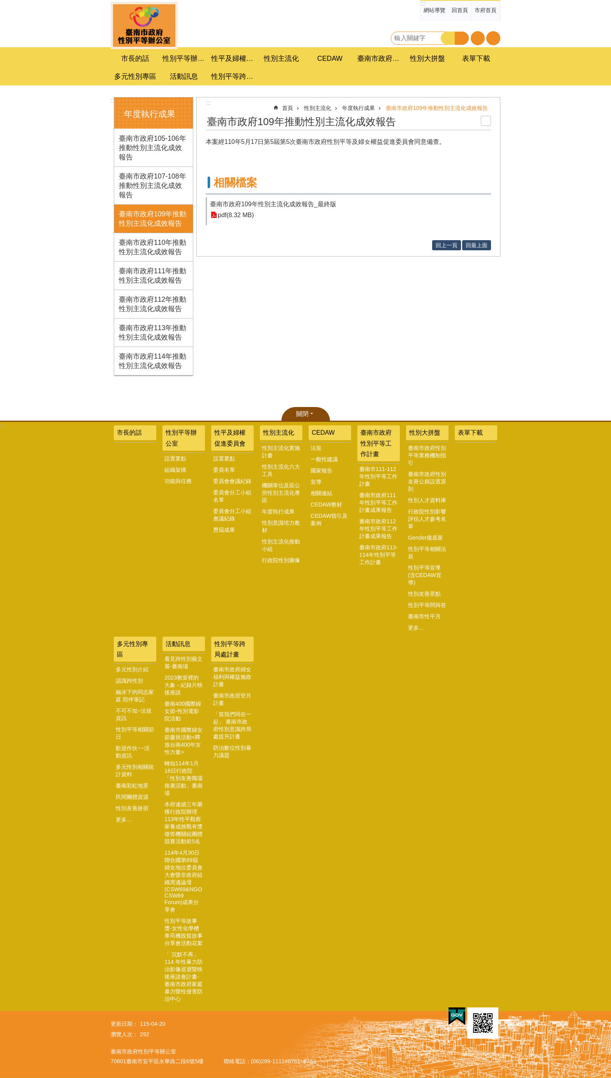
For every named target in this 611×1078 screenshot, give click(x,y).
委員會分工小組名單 (232, 496)
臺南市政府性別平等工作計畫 (376, 443)
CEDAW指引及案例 (329, 519)
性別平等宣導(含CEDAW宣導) (424, 575)
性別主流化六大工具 (281, 470)
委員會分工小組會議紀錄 (232, 515)
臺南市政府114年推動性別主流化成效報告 (152, 361)
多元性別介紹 (132, 669)
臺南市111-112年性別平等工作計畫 (378, 476)
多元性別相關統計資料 (135, 770)
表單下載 (476, 58)
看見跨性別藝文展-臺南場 (183, 662)
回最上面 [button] (476, 245)
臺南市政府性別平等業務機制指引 (427, 455)
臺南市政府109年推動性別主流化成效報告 (152, 218)
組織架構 (175, 470)
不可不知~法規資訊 (134, 714)
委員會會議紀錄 (232, 481)
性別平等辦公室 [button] (184, 58)
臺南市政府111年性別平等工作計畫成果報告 (378, 502)
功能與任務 (178, 481)
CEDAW (323, 432)
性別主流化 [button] (281, 58)
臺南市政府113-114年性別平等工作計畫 (378, 554)
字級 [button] (478, 38)
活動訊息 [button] (184, 76)
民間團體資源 (132, 797)
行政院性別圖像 (281, 560)
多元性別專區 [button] (135, 76)
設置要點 (175, 458)
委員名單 (224, 470)
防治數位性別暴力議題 (232, 751)
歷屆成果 (224, 530)
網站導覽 (434, 10)
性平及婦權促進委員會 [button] (233, 58)
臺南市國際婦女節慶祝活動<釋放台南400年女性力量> (183, 741)
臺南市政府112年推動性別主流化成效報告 (152, 304)
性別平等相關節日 (135, 733)
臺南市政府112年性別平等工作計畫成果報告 (378, 528)
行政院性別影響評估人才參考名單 (427, 518)
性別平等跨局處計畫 (229, 649)
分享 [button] (493, 38)
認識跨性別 (129, 681)
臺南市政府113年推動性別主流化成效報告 (152, 332)
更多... (416, 628)
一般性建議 (324, 459)
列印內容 (486, 121)
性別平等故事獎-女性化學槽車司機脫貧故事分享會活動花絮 (183, 932)
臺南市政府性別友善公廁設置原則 (427, 481)
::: (422, 3)
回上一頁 (446, 245)
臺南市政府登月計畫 (232, 699)
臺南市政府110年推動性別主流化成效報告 (152, 247)
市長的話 (135, 58)
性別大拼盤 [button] (427, 58)
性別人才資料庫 (427, 500)
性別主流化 (317, 108)
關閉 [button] (302, 414)
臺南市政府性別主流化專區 (144, 25)
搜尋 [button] (448, 38)
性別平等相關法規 (427, 552)
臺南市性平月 (424, 616)
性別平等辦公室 (181, 437)
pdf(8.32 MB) (236, 215)
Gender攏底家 (425, 538)
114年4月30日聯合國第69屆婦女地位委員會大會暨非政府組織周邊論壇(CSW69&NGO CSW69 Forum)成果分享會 (183, 881)
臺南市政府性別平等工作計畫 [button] (379, 58)
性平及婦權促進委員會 (229, 437)
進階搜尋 (462, 38)
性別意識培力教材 (281, 526)
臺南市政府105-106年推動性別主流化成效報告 (152, 148)
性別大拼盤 (424, 432)
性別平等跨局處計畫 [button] (233, 76)
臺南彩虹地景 (132, 785)
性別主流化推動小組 (281, 545)
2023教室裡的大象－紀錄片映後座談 (183, 685)
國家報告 (321, 470)
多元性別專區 (132, 649)
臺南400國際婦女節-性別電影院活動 (182, 711)
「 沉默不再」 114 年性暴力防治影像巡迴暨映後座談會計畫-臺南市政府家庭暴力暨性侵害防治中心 (183, 976)
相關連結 (321, 493)
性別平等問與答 (427, 605)
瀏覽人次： (124, 1034)
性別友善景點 (424, 594)
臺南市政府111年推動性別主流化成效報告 (152, 275)
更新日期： (124, 1024)
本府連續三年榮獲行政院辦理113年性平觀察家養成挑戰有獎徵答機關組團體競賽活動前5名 (183, 822)
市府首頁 (485, 10)
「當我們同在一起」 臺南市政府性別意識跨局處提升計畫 (232, 725)
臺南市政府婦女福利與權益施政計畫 (232, 676)
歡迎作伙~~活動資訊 (133, 752)
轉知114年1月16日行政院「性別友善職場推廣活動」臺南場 (183, 778)
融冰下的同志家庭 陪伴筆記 (135, 696)
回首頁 (460, 10)
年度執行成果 (149, 114)
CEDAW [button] (330, 58)
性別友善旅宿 (132, 808)
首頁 (287, 108)
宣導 (316, 482)
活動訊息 (178, 644)
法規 (316, 448)
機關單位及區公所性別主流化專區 (281, 492)
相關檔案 (235, 183)
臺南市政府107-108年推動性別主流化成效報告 (152, 185)
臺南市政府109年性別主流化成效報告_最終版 (273, 204)
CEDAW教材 (326, 504)
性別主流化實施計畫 (281, 451)
